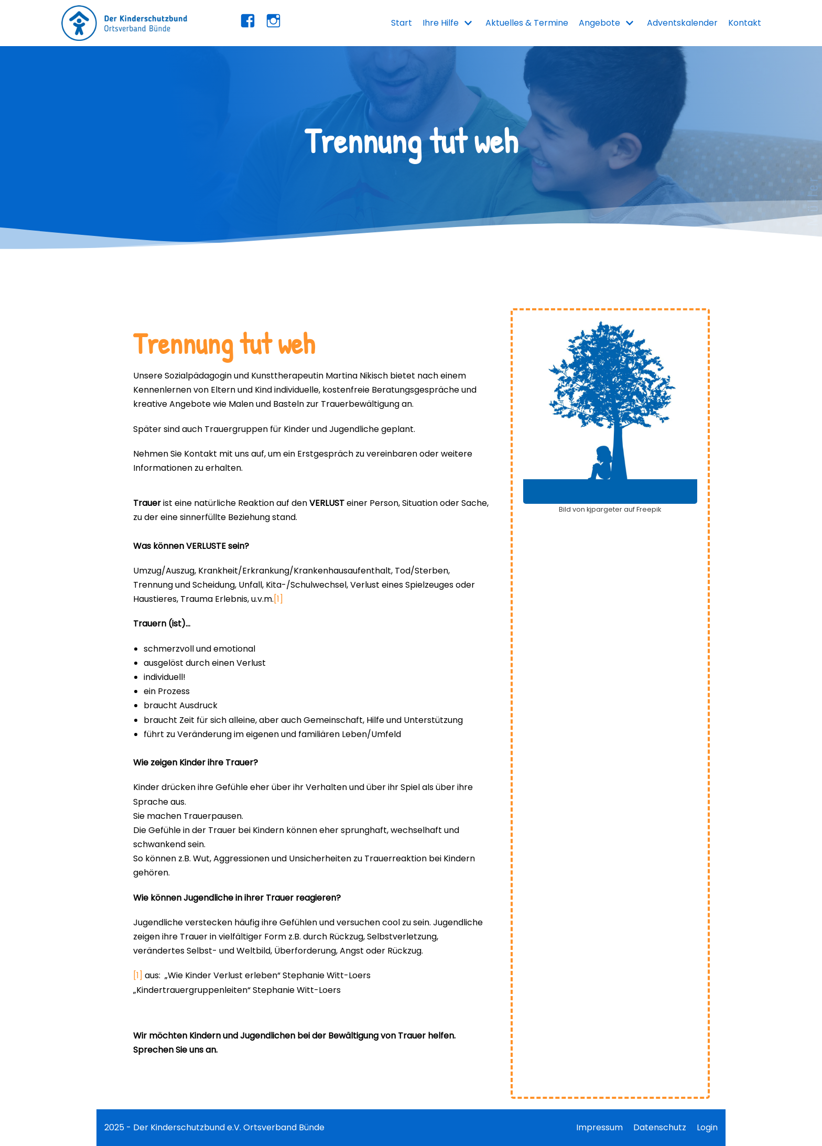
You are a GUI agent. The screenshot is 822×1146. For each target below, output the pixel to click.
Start (401, 23)
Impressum (599, 1127)
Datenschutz (659, 1127)
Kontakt (744, 23)
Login (707, 1127)
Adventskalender (682, 23)
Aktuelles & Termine (526, 23)
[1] (278, 599)
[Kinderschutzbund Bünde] (124, 23)
